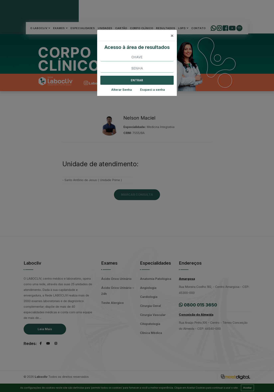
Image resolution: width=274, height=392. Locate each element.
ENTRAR (137, 80)
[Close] (172, 35)
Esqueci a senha (152, 90)
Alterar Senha (121, 90)
